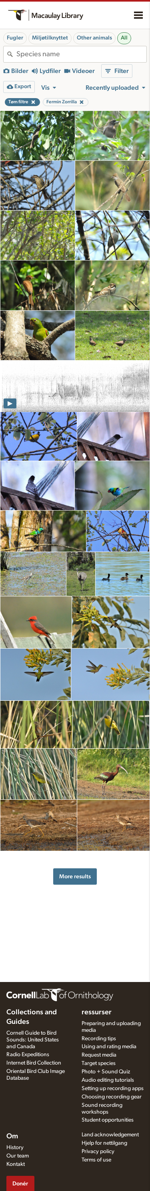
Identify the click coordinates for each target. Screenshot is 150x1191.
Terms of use (96, 1160)
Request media (99, 1055)
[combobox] (81, 54)
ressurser (97, 1012)
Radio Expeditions (27, 1054)
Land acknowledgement (110, 1135)
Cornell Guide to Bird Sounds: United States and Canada (32, 1039)
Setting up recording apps (113, 1088)
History (15, 1147)
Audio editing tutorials (108, 1080)
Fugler (15, 38)
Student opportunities (108, 1120)
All (124, 38)
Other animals (94, 38)
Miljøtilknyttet (50, 38)
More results (75, 876)
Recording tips (99, 1038)
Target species (99, 1063)
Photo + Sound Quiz (106, 1072)
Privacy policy (98, 1151)
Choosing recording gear (112, 1097)
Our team (17, 1156)
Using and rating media (109, 1046)
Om (12, 1136)
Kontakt (15, 1164)
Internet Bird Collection (33, 1063)
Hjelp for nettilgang (104, 1143)
